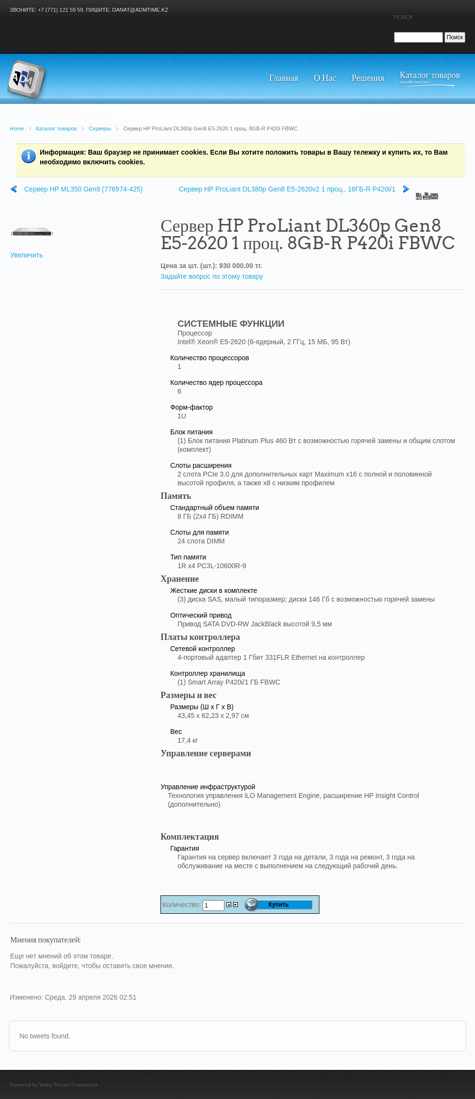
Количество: (182, 904)
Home (17, 128)
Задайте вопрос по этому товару (211, 276)
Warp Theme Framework (68, 1084)
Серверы (100, 128)
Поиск (403, 17)
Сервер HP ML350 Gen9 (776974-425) (83, 189)
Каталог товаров (56, 128)
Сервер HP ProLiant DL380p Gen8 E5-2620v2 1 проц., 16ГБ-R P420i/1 (287, 189)
